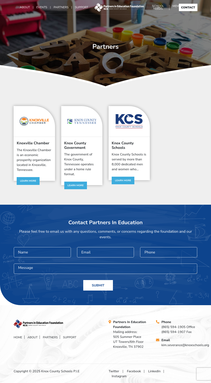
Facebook (134, 371)
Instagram (119, 376)
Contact (188, 7)
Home (18, 337)
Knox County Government (75, 145)
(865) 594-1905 (173, 327)
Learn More (28, 180)
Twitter (114, 371)
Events (41, 7)
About (25, 7)
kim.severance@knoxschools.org (185, 345)
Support (81, 7)
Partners (61, 7)
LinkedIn (154, 371)
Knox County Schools (123, 145)
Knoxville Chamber (33, 143)
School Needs (158, 7)
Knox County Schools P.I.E (60, 371)
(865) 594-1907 (173, 332)
